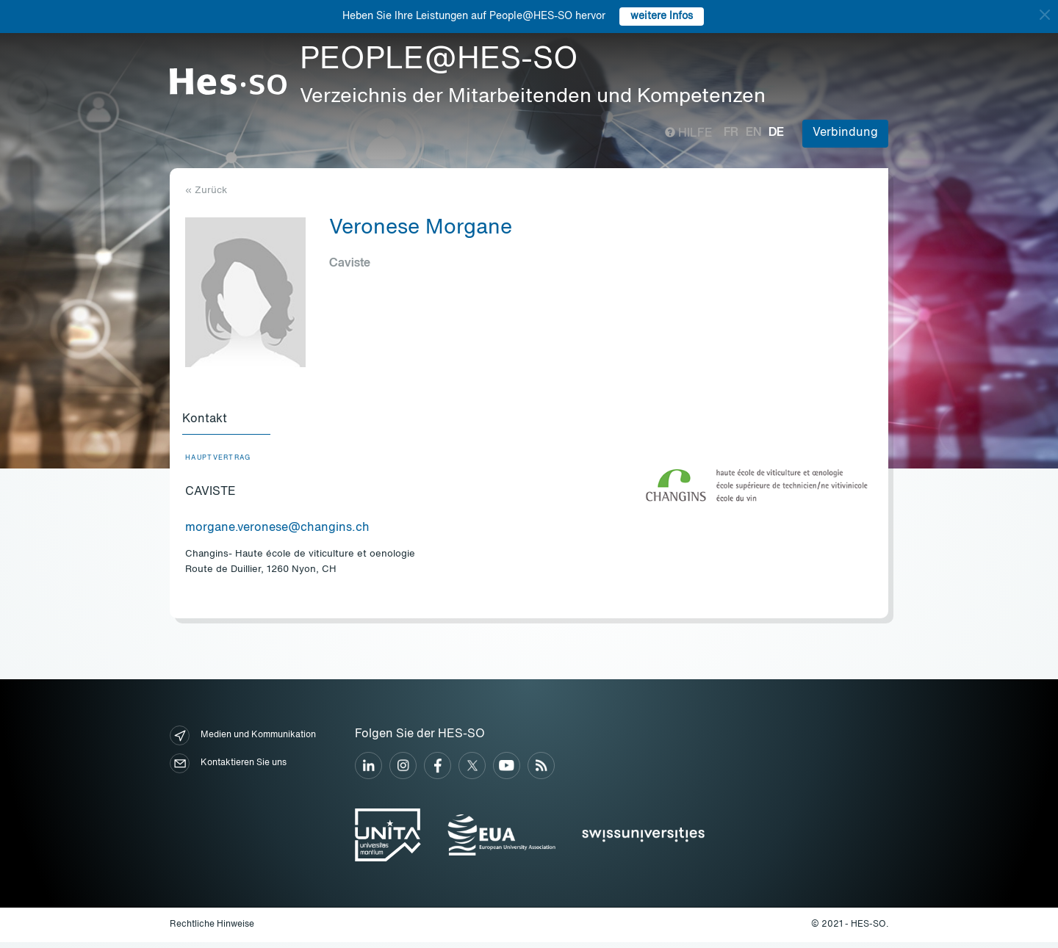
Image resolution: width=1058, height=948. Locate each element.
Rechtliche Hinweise (212, 930)
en (753, 133)
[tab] (229, 423)
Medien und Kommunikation (243, 741)
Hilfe (689, 134)
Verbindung (845, 133)
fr (731, 133)
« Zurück (206, 190)
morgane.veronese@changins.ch (277, 534)
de (776, 133)
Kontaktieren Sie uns (228, 769)
